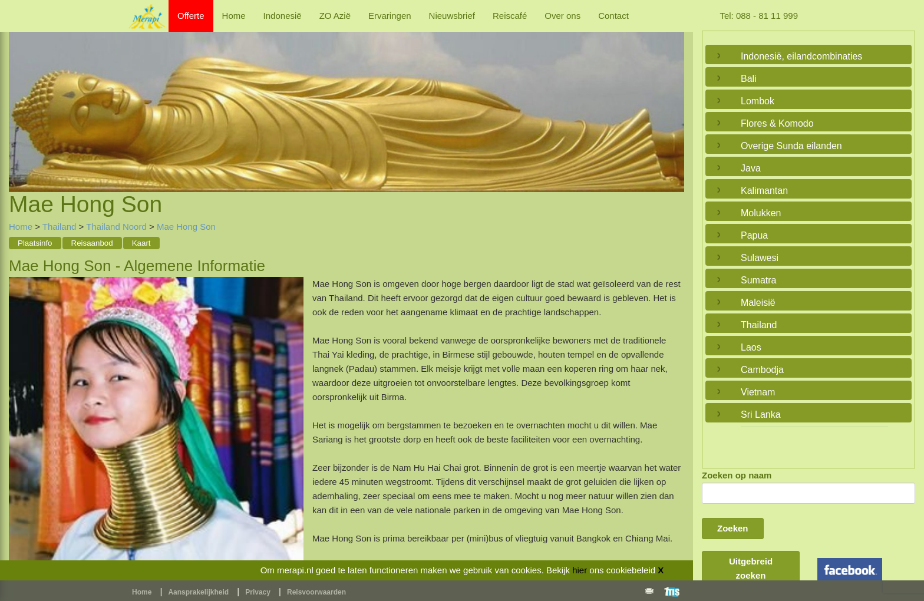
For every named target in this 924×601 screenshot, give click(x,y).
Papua (754, 235)
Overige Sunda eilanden (791, 146)
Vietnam (758, 392)
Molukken (761, 213)
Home (234, 16)
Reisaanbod (92, 243)
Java (751, 168)
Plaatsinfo (35, 243)
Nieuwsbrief (452, 16)
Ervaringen (389, 16)
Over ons (562, 16)
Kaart (141, 243)
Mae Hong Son (186, 227)
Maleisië (758, 303)
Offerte (190, 16)
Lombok (757, 101)
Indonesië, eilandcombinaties (801, 56)
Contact (613, 16)
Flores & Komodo (777, 123)
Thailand (59, 227)
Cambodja (762, 370)
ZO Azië (335, 16)
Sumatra (758, 280)
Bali (749, 79)
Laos (751, 347)
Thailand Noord (116, 227)
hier (579, 570)
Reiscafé (510, 16)
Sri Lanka (761, 415)
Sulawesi (759, 258)
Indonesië (282, 16)
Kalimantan (764, 191)
